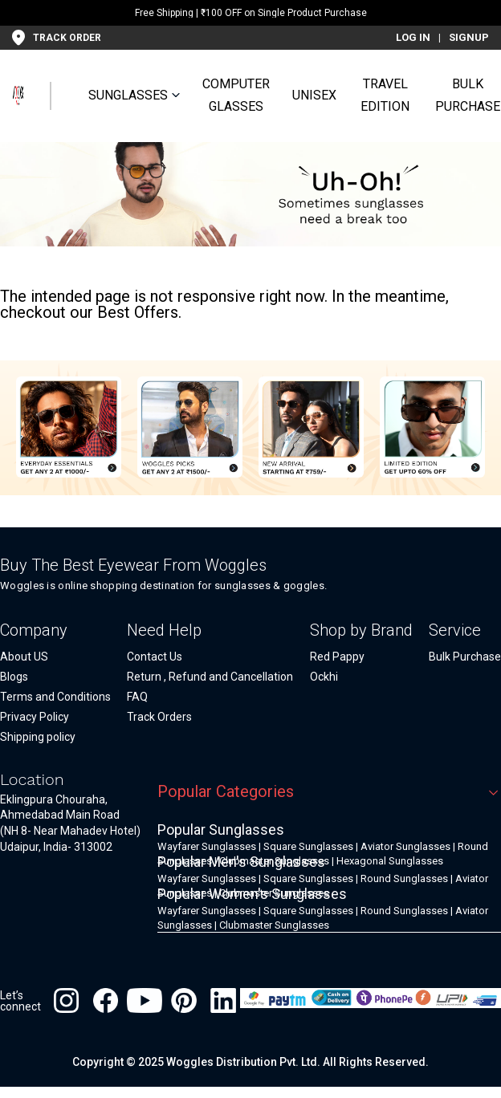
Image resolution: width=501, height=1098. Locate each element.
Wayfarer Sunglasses (206, 846)
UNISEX (314, 95)
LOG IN (413, 37)
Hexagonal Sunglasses (389, 861)
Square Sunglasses (308, 846)
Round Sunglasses (404, 878)
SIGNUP (469, 37)
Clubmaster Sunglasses (274, 925)
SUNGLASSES (128, 95)
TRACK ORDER (67, 37)
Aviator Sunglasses (405, 846)
